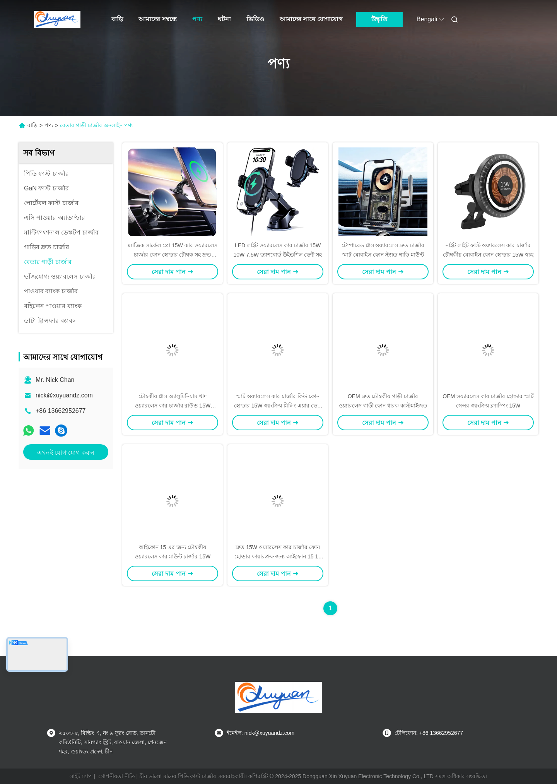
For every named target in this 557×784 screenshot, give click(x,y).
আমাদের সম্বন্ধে (157, 19)
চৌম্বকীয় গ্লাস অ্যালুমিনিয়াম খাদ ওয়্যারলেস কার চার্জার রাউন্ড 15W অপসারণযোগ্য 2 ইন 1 (172, 405)
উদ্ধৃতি (379, 19)
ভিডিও (255, 19)
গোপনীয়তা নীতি (116, 776)
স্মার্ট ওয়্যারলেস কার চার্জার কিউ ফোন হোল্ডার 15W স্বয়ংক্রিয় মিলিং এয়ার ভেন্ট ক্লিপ (277, 405)
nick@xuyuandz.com (64, 395)
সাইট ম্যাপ (81, 776)
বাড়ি (117, 19)
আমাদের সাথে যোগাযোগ (311, 19)
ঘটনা (224, 19)
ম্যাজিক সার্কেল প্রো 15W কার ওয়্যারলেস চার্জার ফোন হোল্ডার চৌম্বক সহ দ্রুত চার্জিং (172, 254)
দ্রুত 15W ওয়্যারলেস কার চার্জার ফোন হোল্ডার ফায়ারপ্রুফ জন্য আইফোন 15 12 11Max (277, 556)
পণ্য (197, 19)
